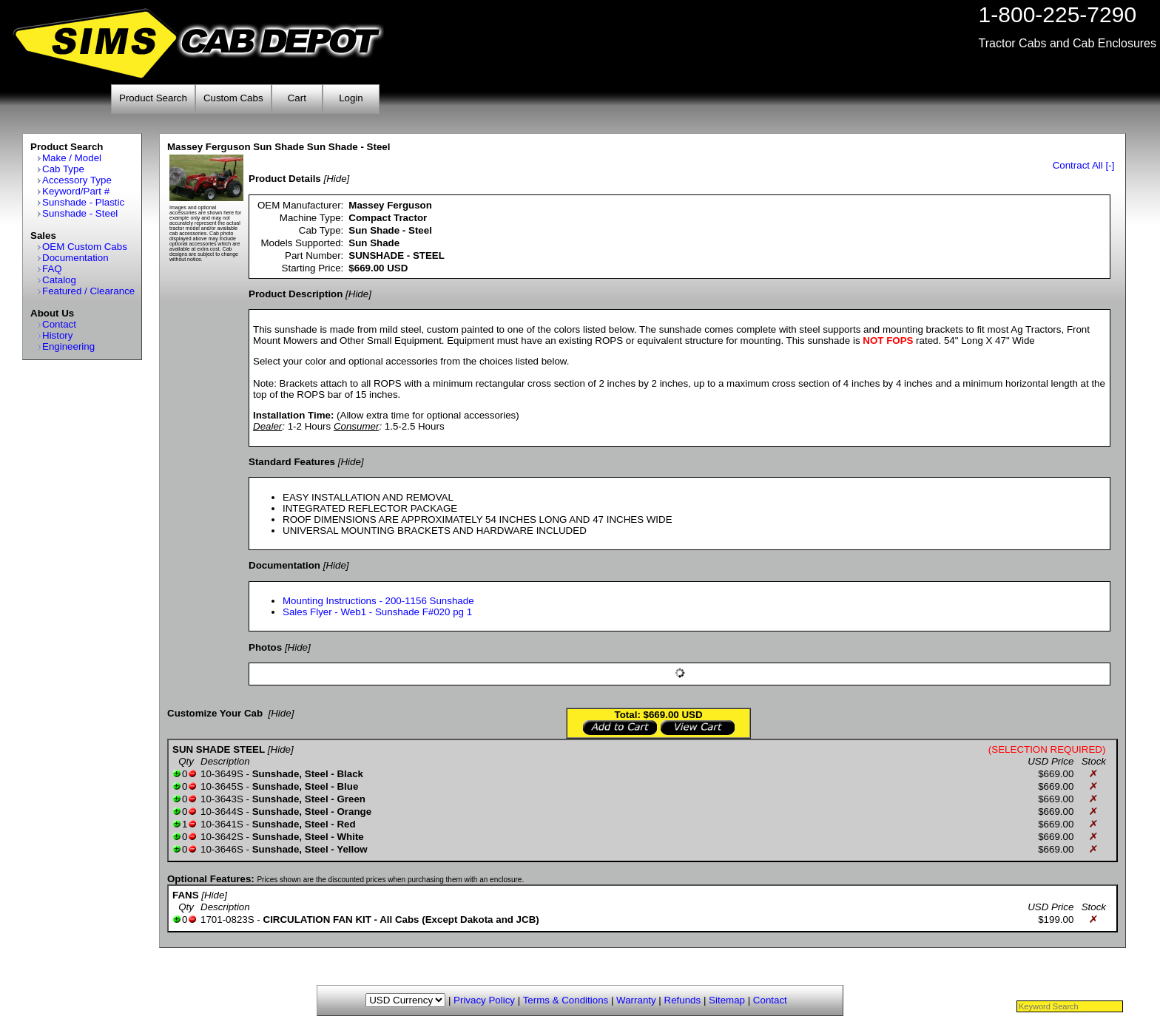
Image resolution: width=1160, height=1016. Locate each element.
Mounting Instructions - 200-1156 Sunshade (378, 600)
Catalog (59, 279)
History (57, 335)
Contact (59, 324)
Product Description (296, 293)
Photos (265, 647)
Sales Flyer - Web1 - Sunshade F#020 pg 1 (377, 611)
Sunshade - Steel (80, 213)
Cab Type (63, 169)
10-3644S (221, 811)
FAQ (52, 268)
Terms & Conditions (566, 1000)
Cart (297, 98)
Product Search (153, 98)
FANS (185, 895)
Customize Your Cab (215, 713)
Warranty (636, 1000)
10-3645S (221, 786)
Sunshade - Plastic (83, 202)
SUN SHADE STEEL (218, 749)
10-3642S (221, 836)
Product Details (285, 178)
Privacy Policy (484, 1000)
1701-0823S (227, 919)
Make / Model (71, 157)
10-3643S (221, 799)
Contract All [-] (1084, 165)
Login (351, 98)
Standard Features (292, 461)
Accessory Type (77, 180)
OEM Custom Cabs (84, 246)
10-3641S (221, 824)
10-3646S (221, 849)
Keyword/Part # (75, 191)
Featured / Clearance (88, 291)
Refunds (682, 1000)
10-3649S (221, 773)
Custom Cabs (233, 98)
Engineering (68, 346)
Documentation (75, 257)
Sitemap (727, 1000)
